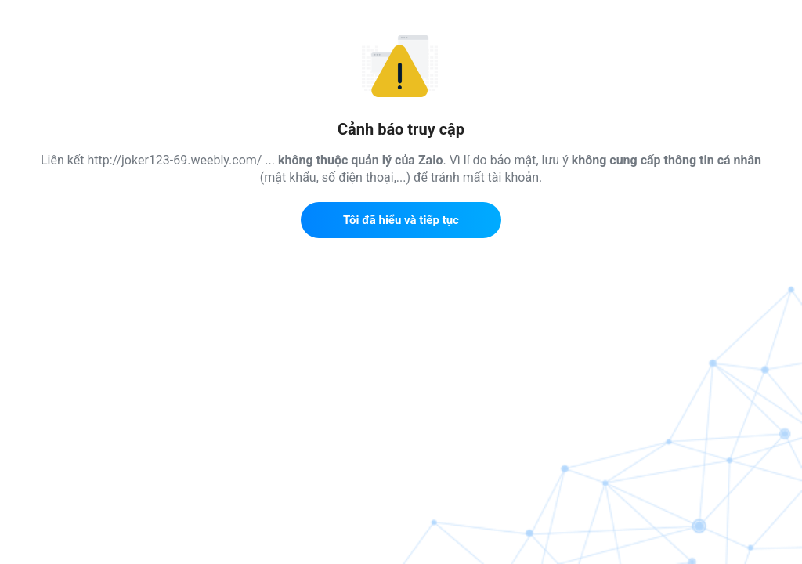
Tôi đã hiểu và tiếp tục (401, 220)
